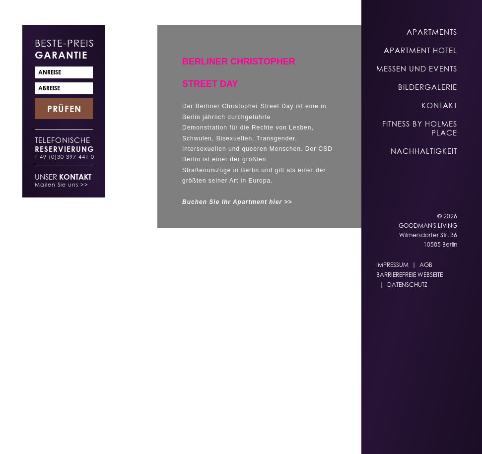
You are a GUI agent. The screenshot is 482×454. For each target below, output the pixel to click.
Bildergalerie (427, 86)
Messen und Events (416, 68)
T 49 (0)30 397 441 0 (64, 156)
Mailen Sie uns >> (61, 184)
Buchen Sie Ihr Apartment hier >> (237, 201)
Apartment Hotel (420, 50)
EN (206, 435)
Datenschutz (407, 284)
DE (187, 435)
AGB (425, 264)
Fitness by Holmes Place (419, 128)
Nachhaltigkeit (424, 150)
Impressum (392, 264)
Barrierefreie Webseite (409, 274)
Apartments (432, 31)
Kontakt (439, 105)
